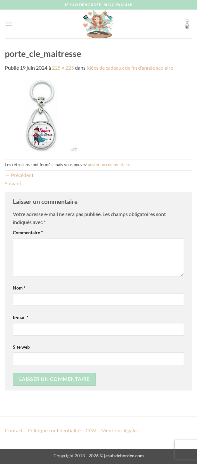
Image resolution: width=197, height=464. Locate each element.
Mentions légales (120, 430)
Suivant (16, 183)
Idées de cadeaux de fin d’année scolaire (129, 68)
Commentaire (28, 232)
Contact (14, 430)
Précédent (19, 175)
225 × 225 (63, 68)
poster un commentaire (109, 164)
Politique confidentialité (54, 430)
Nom (19, 287)
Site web (21, 347)
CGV (91, 430)
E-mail (21, 317)
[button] (8, 24)
